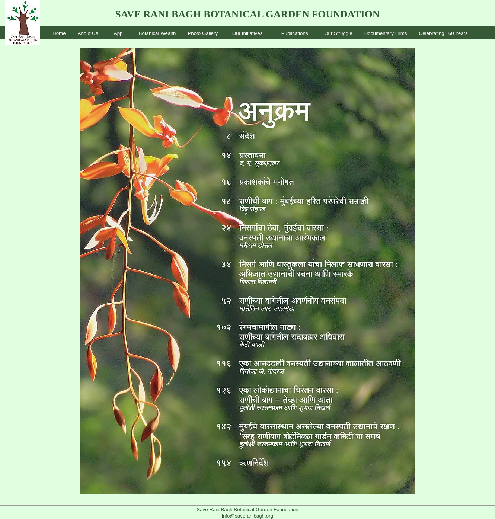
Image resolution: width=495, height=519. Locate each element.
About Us (88, 33)
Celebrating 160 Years (443, 33)
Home (59, 33)
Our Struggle (338, 33)
